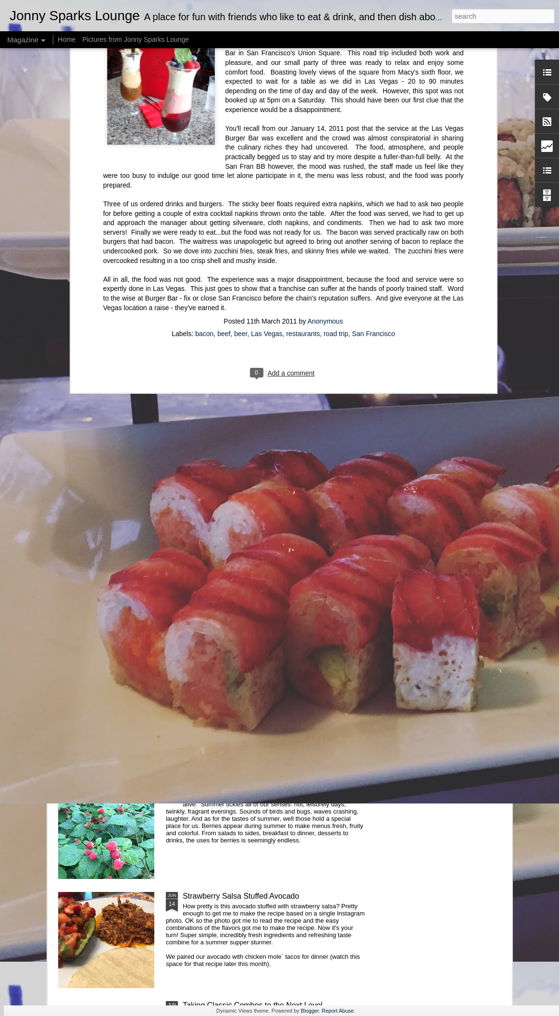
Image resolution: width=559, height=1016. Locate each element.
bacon (204, 139)
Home (66, 39)
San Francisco (373, 139)
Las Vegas (266, 139)
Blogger (310, 1011)
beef (223, 139)
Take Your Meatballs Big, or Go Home (247, 678)
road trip (335, 139)
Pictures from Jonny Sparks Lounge (135, 39)
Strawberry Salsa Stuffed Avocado (241, 896)
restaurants (303, 139)
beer (240, 139)
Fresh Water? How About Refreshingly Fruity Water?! (273, 787)
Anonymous (325, 126)
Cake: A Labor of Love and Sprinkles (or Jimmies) (267, 459)
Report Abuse (338, 1011)
